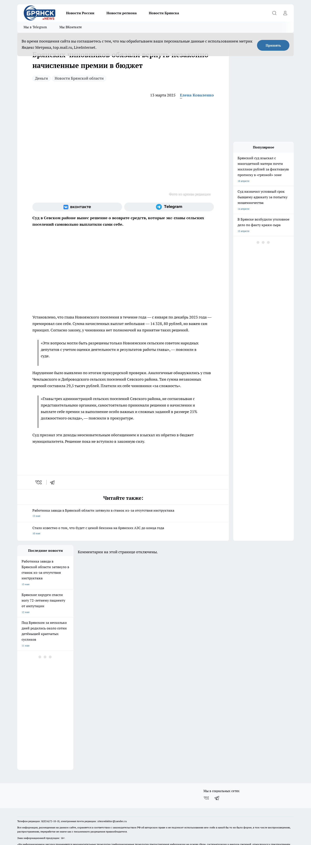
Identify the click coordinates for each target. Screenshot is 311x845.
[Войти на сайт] (285, 13)
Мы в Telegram (35, 27)
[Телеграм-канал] (169, 207)
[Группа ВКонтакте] (77, 207)
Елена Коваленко (197, 95)
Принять (273, 45)
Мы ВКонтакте (70, 27)
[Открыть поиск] (274, 13)
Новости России (80, 13)
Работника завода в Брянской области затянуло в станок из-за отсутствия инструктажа (123, 513)
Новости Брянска (164, 13)
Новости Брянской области (79, 78)
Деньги (41, 78)
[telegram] (53, 482)
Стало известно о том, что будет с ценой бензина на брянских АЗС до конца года (123, 531)
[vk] (39, 482)
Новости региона (121, 13)
